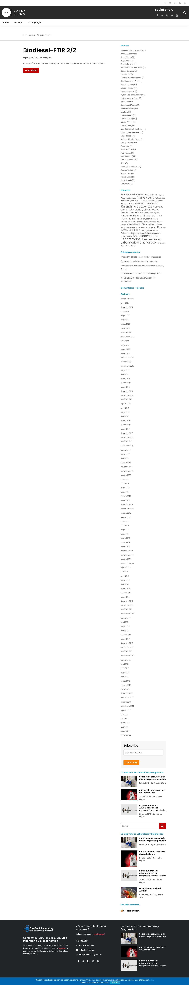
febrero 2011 (126, 735)
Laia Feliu (124, 112)
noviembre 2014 (127, 555)
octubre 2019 (126, 362)
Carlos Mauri (125, 74)
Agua (123, 198)
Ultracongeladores (130, 246)
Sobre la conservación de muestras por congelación (152, 778)
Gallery (18, 22)
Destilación (148, 213)
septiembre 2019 (127, 366)
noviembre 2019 (127, 358)
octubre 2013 (126, 609)
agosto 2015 (125, 517)
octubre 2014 (126, 559)
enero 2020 (125, 353)
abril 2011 (124, 727)
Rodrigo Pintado (127, 170)
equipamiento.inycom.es (89, 954)
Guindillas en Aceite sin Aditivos (150, 889)
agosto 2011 (125, 710)
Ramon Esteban (127, 160)
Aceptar (114, 983)
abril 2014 (124, 584)
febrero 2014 (126, 593)
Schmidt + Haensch (146, 230)
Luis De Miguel (126, 119)
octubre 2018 (126, 400)
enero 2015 (125, 546)
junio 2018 (125, 408)
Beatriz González (127, 71)
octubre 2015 (126, 513)
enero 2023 (125, 328)
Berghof (155, 204)
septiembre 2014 (127, 563)
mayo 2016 (125, 488)
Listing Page (34, 22)
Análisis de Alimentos (142, 201)
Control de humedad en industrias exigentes (139, 261)
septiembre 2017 (127, 446)
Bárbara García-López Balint (131, 67)
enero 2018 (125, 429)
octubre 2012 (126, 651)
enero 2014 (125, 597)
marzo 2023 (125, 324)
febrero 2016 (126, 496)
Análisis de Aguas (127, 201)
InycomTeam (126, 221)
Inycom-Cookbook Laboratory (132, 95)
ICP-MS (139, 219)
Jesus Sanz (125, 102)
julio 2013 (124, 622)
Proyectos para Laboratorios (147, 227)
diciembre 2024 (127, 307)
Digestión (156, 213)
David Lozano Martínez (129, 81)
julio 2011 (124, 714)
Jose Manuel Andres (129, 105)
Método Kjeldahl (134, 224)
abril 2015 (124, 534)
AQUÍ (151, 980)
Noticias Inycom (131, 910)
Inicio (25, 35)
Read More (31, 70)
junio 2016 (125, 484)
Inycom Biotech (150, 219)
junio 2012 (125, 668)
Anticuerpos (160, 198)
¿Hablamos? (99, 934)
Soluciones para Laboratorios (139, 237)
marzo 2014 (125, 588)
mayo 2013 (125, 626)
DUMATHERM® (126, 216)
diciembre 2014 (127, 551)
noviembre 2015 (127, 509)
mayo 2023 (125, 316)
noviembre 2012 (127, 647)
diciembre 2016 (127, 467)
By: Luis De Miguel (43, 58)
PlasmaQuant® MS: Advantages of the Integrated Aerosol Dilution (152, 808)
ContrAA (124, 212)
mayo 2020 (125, 345)
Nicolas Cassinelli (127, 143)
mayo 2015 (125, 530)
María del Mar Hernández (130, 132)
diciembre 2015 (127, 505)
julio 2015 (124, 521)
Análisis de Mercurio (127, 204)
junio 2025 (125, 303)
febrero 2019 (126, 383)
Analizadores (131, 198)
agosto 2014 (125, 567)
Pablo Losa (125, 146)
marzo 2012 (125, 681)
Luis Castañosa (127, 115)
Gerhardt (126, 218)
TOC (122, 246)
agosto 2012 (125, 660)
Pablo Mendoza (127, 150)
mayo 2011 (125, 723)
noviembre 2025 (127, 299)
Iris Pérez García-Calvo (129, 98)
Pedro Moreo (126, 153)
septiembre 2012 (127, 656)
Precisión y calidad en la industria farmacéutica (141, 257)
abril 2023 (124, 320)
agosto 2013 (125, 618)
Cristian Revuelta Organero (131, 78)
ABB (123, 195)
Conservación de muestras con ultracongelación (141, 273)
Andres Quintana (127, 54)
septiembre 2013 (127, 614)
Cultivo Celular (136, 212)
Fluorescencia (152, 216)
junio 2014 (125, 576)
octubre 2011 (126, 702)
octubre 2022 (126, 332)
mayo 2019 (125, 370)
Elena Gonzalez (127, 85)
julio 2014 (124, 572)
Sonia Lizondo (126, 180)
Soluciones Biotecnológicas (132, 233)
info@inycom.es (85, 950)
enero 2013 (125, 639)
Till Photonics (161, 243)
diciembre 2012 (127, 643)
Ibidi (134, 218)
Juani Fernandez (127, 108)
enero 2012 (125, 689)
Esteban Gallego (127, 88)
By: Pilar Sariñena (158, 783)
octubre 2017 (126, 442)
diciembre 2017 (127, 433)
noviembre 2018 (127, 395)
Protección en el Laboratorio (129, 227)
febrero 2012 (126, 685)
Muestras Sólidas (150, 222)
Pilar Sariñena (126, 156)
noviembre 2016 (127, 471)
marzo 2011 (125, 731)
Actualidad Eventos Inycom (154, 195)
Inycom (62, 948)
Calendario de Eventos (136, 206)
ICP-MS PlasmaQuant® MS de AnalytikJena (152, 791)
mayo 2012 (125, 672)
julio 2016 (124, 479)
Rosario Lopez (126, 177)
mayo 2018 (125, 412)
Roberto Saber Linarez (129, 167)
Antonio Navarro (127, 64)
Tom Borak (125, 184)
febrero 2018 (126, 425)
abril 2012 (124, 677)
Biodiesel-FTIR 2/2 (49, 50)
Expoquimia (139, 215)
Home (5, 22)
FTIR (160, 216)
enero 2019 (125, 387)
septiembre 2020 (127, 337)
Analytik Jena (145, 197)
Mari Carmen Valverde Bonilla (132, 129)
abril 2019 (124, 374)
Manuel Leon (126, 126)
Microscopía (138, 221)
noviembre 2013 (127, 605)
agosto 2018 (125, 404)
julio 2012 (124, 664)
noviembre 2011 (127, 698)
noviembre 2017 (127, 437)
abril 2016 (124, 492)
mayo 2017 (125, 454)
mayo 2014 (125, 580)
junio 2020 (125, 341)
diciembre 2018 (127, 391)
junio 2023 (125, 311)
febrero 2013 (126, 635)
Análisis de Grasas (156, 201)
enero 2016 (125, 500)
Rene (123, 163)
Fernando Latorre (127, 91)
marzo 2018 (125, 421)
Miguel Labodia (126, 136)
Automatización (143, 203)
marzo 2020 (125, 349)
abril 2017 (124, 458)
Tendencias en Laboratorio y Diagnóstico (141, 240)
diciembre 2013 (127, 601)
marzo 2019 (125, 379)
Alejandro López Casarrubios (132, 50)
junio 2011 (125, 719)
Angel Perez (125, 61)
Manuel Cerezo (127, 122)
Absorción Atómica (135, 194)
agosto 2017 (125, 450)
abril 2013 (124, 630)
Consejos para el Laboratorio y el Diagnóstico (142, 208)
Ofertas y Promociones (152, 224)
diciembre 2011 (127, 693)
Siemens (155, 230)
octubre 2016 (126, 475)
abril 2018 (124, 416)
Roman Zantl (126, 173)
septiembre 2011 (127, 706)
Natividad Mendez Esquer (130, 139)
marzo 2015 (125, 538)
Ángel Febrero (126, 57)
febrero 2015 (126, 542)
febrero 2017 (126, 463)
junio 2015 (125, 525)
